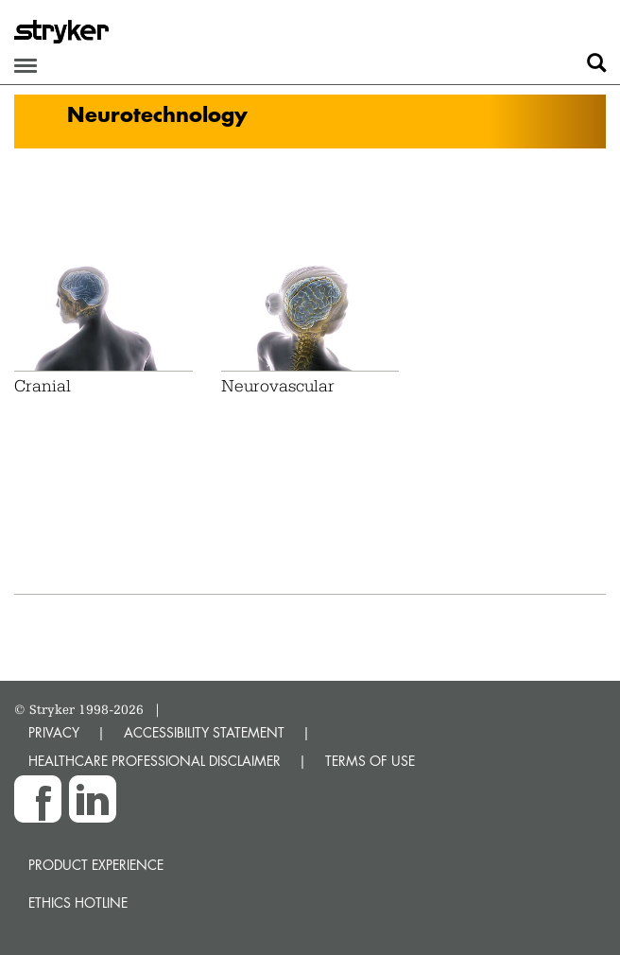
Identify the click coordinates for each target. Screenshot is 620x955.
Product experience (96, 865)
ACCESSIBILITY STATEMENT (204, 732)
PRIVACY (53, 732)
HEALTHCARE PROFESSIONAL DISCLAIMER (154, 761)
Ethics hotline (78, 903)
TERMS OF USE (370, 761)
